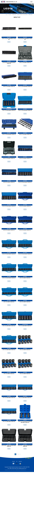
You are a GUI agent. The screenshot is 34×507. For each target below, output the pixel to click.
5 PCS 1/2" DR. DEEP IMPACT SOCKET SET (9, 110)
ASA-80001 (25, 276)
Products (9, 14)
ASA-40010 (25, 109)
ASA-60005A (9, 228)
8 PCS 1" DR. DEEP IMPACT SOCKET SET (9, 325)
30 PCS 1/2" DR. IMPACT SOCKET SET (25, 134)
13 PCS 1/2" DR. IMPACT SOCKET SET (25, 62)
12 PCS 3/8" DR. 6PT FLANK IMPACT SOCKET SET (25, 39)
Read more (13, 485)
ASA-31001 (25, 37)
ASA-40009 (25, 85)
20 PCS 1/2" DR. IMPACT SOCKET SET (9, 158)
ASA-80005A (9, 372)
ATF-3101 (25, 420)
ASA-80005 (25, 348)
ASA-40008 (9, 85)
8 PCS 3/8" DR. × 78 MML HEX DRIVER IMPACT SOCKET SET (25, 446)
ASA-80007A (25, 396)
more (9, 65)
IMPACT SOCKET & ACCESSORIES (22, 14)
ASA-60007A (25, 252)
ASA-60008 (9, 276)
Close (17, 472)
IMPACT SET (30, 14)
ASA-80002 (25, 300)
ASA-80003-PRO (25, 324)
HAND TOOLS (14, 14)
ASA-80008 (9, 420)
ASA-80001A (9, 300)
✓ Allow (17, 475)
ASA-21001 (9, 37)
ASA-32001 (9, 61)
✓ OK (30, 506)
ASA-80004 (9, 348)
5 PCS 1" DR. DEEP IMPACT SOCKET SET (25, 325)
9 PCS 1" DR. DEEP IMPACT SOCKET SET (9, 397)
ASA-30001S (9, 444)
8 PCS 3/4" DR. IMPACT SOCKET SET (25, 158)
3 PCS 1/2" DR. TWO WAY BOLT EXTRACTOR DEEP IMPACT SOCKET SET (25, 422)
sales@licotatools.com (22, 468)
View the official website (19, 485)
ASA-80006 (25, 372)
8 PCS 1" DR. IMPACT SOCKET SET (9, 301)
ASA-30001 (25, 444)
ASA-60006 (25, 228)
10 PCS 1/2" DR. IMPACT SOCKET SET (9, 86)
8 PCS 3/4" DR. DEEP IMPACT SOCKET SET (25, 182)
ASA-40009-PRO (9, 109)
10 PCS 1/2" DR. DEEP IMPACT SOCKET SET (25, 86)
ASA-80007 (9, 396)
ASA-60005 (25, 204)
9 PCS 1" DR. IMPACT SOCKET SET (25, 349)
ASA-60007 (9, 252)
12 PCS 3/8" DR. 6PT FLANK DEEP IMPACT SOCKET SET (9, 63)
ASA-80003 (9, 324)
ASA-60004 (9, 204)
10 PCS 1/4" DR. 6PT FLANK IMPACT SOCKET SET (9, 39)
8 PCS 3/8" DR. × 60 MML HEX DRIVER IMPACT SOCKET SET (9, 446)
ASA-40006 (25, 61)
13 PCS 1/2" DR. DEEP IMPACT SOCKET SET (9, 134)
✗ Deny (17, 476)
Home (7, 14)
